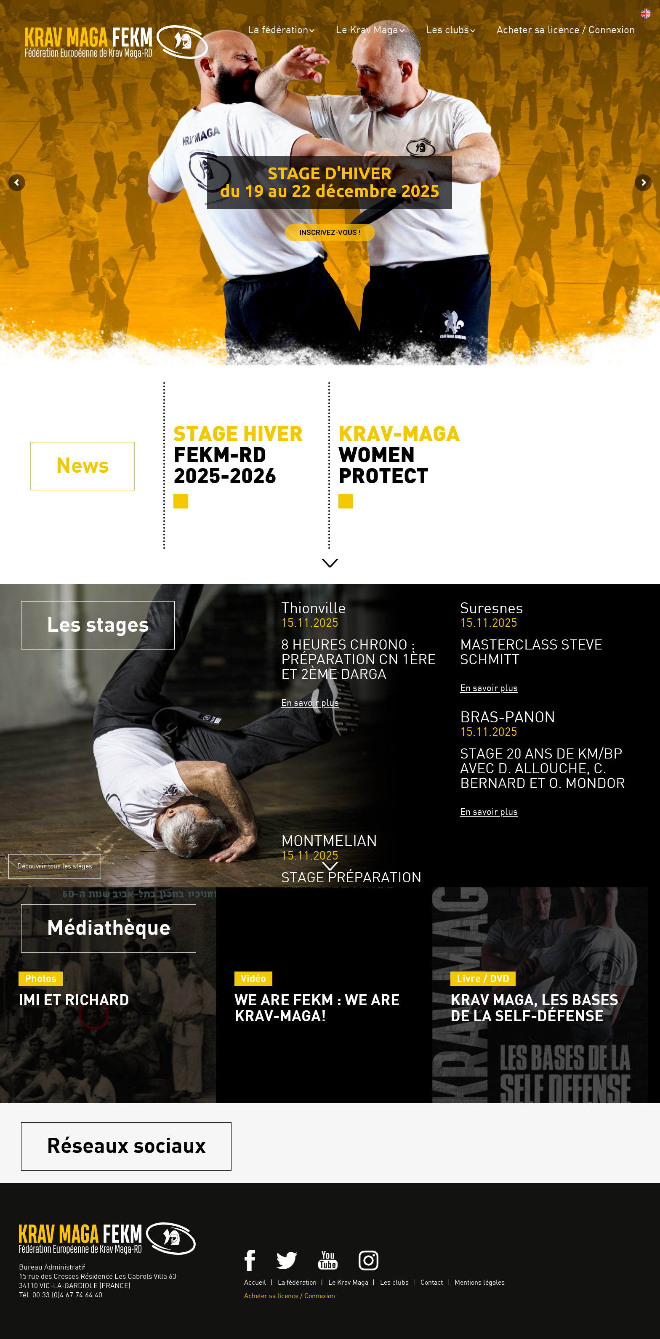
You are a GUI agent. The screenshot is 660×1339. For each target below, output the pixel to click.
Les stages (98, 625)
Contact (431, 1282)
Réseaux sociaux (126, 1146)
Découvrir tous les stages (54, 866)
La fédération (278, 30)
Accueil (255, 1282)
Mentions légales (480, 1282)
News (82, 466)
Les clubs (447, 30)
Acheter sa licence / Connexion (566, 30)
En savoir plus (310, 703)
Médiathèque (108, 928)
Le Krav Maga (367, 30)
